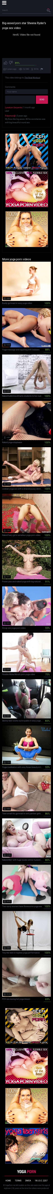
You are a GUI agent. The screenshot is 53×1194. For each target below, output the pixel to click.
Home (8, 1180)
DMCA (28, 1180)
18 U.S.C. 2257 (41, 1180)
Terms (18, 1180)
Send (41, 99)
